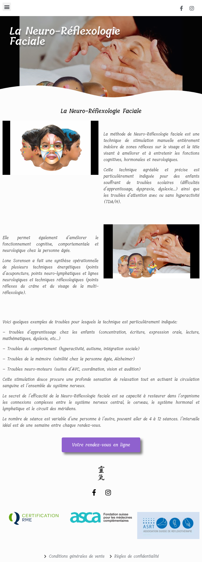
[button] (7, 7)
